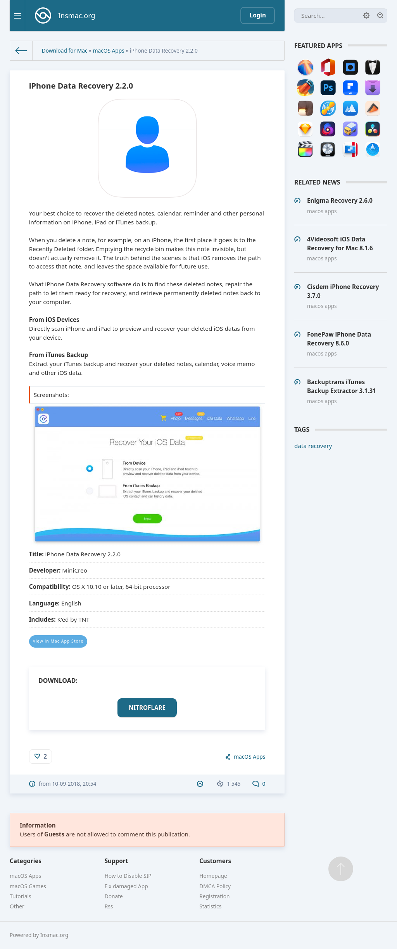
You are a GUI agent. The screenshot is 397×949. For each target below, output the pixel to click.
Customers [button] (215, 861)
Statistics (210, 906)
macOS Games (28, 886)
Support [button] (116, 861)
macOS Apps (108, 50)
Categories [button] (25, 861)
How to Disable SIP (128, 875)
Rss (109, 906)
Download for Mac (65, 50)
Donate (114, 896)
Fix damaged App (126, 886)
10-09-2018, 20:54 (74, 783)
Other (17, 906)
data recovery (313, 446)
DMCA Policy (215, 886)
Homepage (213, 875)
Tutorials (20, 896)
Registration (214, 896)
